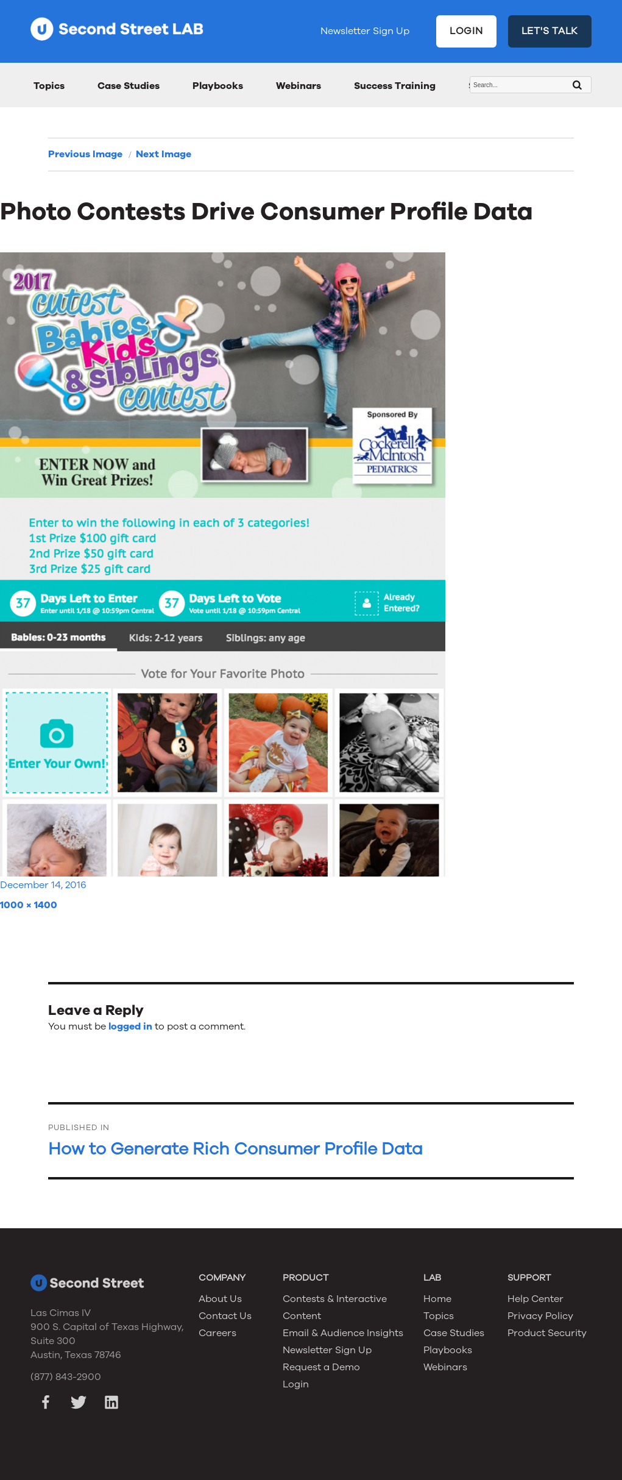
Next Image (163, 154)
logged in (130, 1026)
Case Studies (128, 86)
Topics (49, 86)
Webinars (298, 86)
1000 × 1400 (28, 905)
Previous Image (85, 154)
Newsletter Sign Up (364, 31)
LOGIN (466, 31)
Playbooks (218, 86)
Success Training (395, 86)
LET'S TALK (550, 31)
